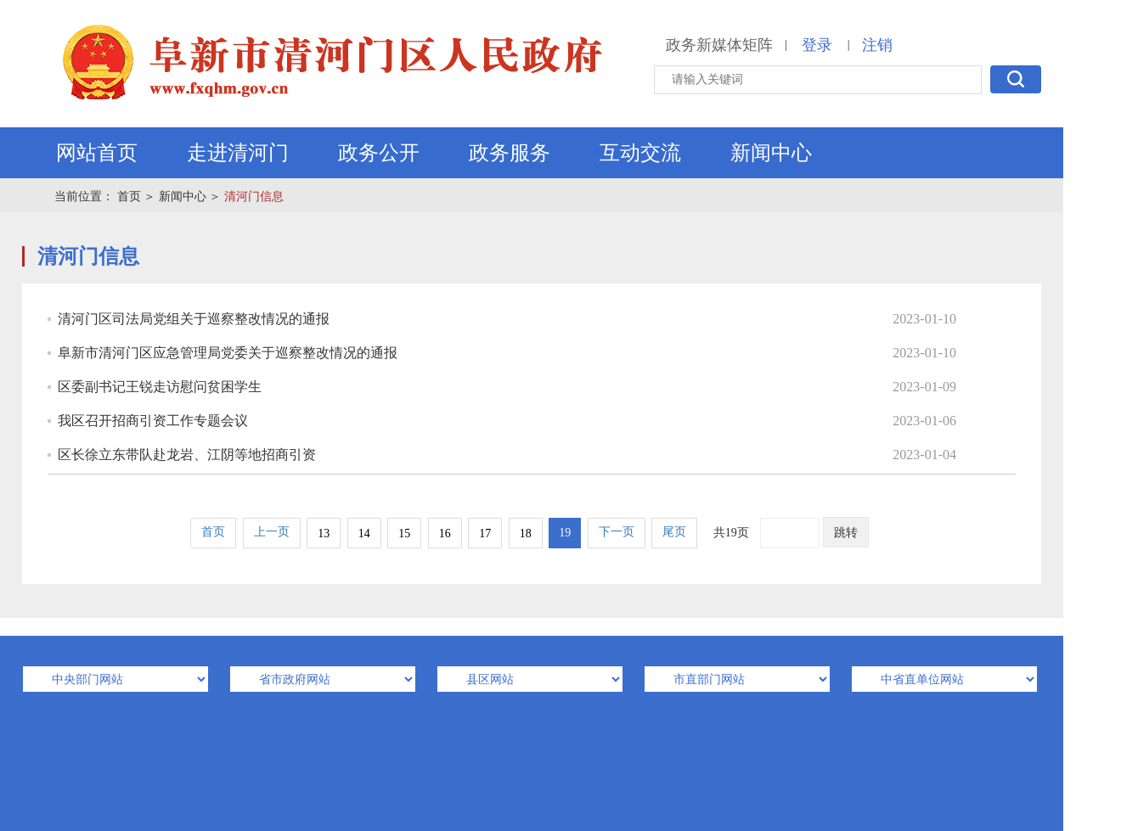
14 (364, 533)
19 (565, 532)
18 (526, 533)
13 (324, 533)
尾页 (674, 531)
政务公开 (379, 153)
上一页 (272, 531)
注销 (877, 44)
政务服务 (509, 153)
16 (445, 533)
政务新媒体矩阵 (719, 44)
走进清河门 (238, 153)
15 (404, 533)
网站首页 (97, 153)
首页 (129, 196)
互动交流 (640, 153)
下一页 (616, 531)
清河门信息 (254, 196)
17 (485, 533)
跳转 (846, 532)
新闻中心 (771, 153)
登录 (817, 44)
